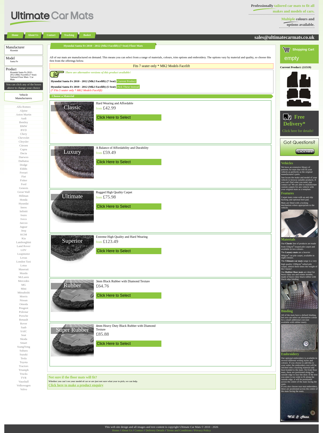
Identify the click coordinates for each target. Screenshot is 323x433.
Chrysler (24, 141)
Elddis (23, 168)
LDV (23, 250)
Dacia (23, 153)
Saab (23, 327)
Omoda (23, 304)
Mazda (23, 273)
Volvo (23, 389)
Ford (23, 184)
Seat (23, 335)
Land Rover (23, 246)
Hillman (23, 195)
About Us (33, 35)
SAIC (23, 331)
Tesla (24, 358)
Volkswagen (24, 385)
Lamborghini (23, 242)
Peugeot (23, 308)
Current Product (126, 81)
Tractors (23, 366)
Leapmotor (23, 253)
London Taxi (23, 261)
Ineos (24, 207)
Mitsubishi (23, 292)
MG (23, 284)
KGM (23, 234)
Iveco (23, 219)
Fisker (23, 180)
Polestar (23, 311)
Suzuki (23, 354)
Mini (23, 288)
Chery (23, 133)
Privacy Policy (202, 430)
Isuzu (24, 215)
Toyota (24, 362)
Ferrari (23, 172)
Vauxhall (23, 381)
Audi (24, 118)
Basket (87, 35)
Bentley (23, 122)
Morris (23, 296)
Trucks (24, 373)
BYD (24, 130)
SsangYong (23, 346)
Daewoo (23, 157)
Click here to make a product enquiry (76, 385)
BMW (23, 126)
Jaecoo (23, 222)
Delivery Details (155, 430)
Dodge (23, 164)
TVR (24, 377)
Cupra (23, 149)
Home (15, 35)
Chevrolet (23, 137)
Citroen (23, 145)
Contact (51, 35)
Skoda (23, 339)
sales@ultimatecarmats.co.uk (284, 37)
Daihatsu (23, 161)
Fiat (23, 176)
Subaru (24, 350)
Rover (23, 323)
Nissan (23, 300)
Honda (23, 199)
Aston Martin (23, 114)
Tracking (69, 35)
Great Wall (23, 191)
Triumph (24, 370)
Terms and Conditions (179, 430)
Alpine (23, 110)
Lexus (23, 257)
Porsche (23, 315)
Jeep (23, 230)
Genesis (23, 188)
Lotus (23, 265)
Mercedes (23, 281)
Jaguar (23, 226)
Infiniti (23, 211)
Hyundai (24, 203)
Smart (23, 342)
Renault (23, 319)
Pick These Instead (128, 86)
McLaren (23, 277)
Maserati (24, 269)
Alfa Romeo (24, 106)
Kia (23, 238)
